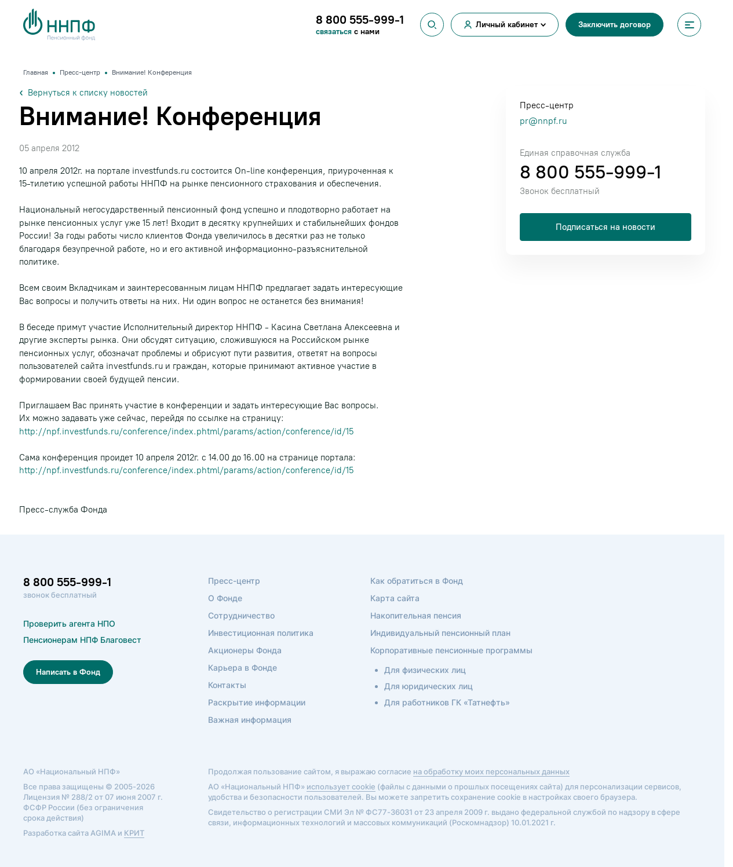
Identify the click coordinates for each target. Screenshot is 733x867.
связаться (335, 31)
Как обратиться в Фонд (416, 581)
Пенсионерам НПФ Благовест (82, 640)
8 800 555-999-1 (590, 172)
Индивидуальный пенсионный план (440, 633)
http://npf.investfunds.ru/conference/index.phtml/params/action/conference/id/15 (186, 431)
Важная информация (249, 720)
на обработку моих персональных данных (491, 771)
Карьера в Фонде (242, 667)
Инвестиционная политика (260, 633)
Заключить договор (614, 25)
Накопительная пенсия (415, 615)
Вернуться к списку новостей (83, 92)
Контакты (227, 685)
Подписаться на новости (605, 227)
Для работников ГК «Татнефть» (447, 702)
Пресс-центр (234, 581)
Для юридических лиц (428, 686)
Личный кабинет (507, 25)
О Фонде (225, 598)
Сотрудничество (241, 615)
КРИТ (134, 832)
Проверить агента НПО (69, 623)
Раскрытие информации (256, 702)
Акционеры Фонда (245, 650)
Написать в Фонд (68, 672)
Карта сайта (395, 598)
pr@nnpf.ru (543, 121)
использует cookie (341, 786)
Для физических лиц (425, 670)
